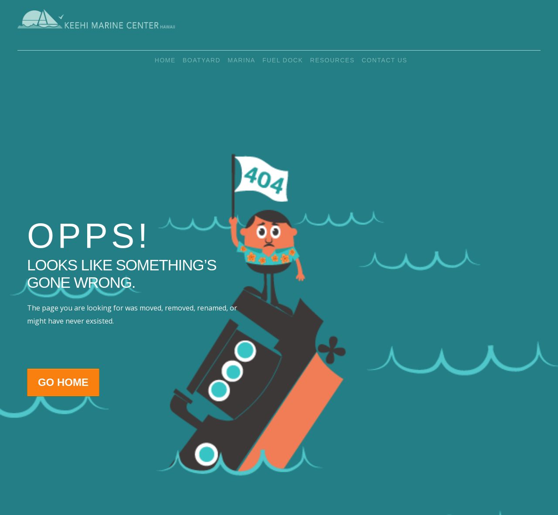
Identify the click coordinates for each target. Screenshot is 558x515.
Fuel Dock (285, 61)
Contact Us (393, 61)
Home (159, 61)
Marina (241, 61)
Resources (338, 61)
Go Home (63, 382)
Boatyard (199, 61)
